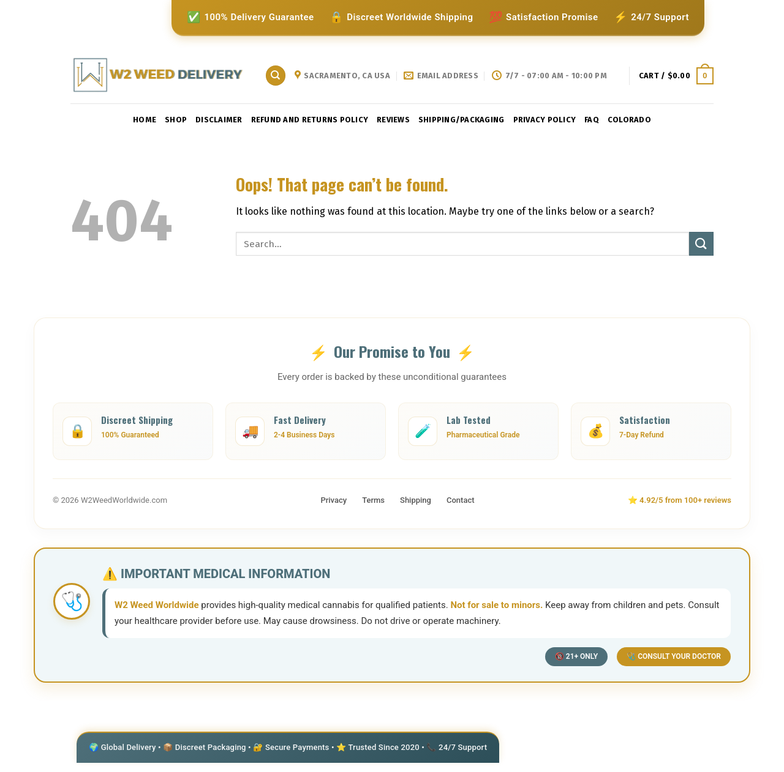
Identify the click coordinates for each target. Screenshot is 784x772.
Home (144, 119)
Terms (373, 500)
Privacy (333, 500)
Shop (176, 119)
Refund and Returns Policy (309, 119)
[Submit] (701, 244)
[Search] (275, 75)
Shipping (415, 500)
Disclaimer (219, 119)
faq (591, 119)
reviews (393, 119)
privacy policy (544, 119)
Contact (461, 500)
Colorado (629, 119)
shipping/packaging (461, 119)
